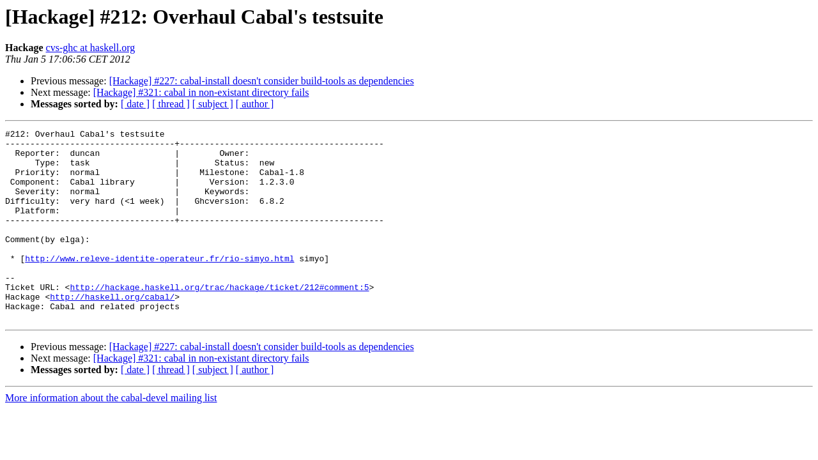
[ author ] (255, 103)
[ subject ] (212, 103)
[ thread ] (171, 103)
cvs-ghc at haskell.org (90, 47)
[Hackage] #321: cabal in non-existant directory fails (201, 92)
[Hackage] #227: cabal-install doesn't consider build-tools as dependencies (261, 80)
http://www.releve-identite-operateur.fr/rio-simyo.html (159, 285)
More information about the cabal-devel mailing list (111, 436)
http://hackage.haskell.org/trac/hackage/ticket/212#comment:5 (219, 319)
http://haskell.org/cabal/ (112, 331)
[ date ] (135, 103)
